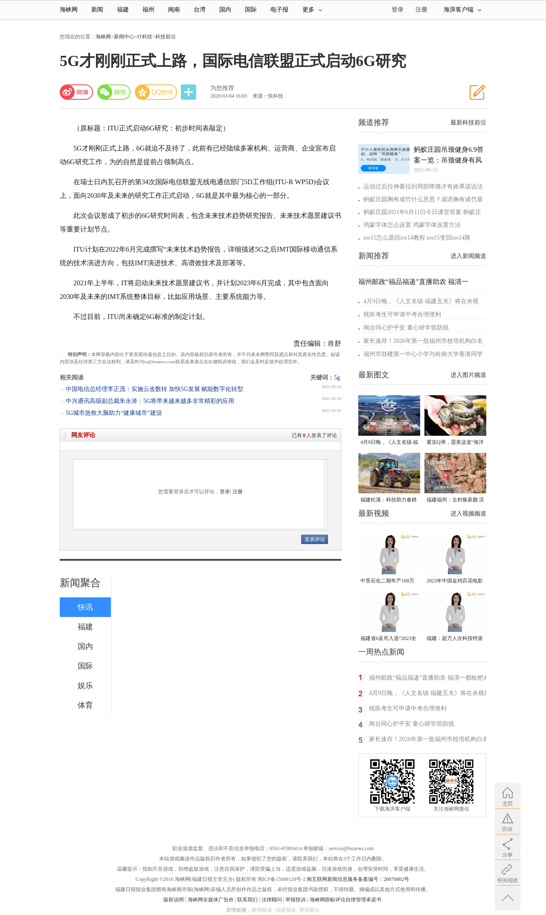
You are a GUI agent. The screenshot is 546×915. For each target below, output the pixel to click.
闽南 (174, 9)
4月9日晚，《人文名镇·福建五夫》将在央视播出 (389, 442)
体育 (85, 705)
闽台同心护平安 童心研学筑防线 (406, 327)
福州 (148, 9)
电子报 (279, 9)
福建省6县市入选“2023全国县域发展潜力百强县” (388, 639)
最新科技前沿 (468, 122)
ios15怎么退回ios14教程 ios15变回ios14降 (416, 238)
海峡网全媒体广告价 (211, 900)
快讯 (85, 607)
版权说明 (173, 900)
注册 (421, 9)
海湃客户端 (462, 9)
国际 (251, 9)
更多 (312, 9)
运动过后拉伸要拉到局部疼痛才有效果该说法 (423, 186)
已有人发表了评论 (314, 435)
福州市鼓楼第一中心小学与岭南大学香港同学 (423, 354)
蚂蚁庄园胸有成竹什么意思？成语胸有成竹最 (423, 199)
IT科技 (144, 37)
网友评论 (83, 435)
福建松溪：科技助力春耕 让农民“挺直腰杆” (388, 500)
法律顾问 (271, 900)
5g (337, 377)
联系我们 (247, 900)
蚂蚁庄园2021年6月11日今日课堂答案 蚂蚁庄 (422, 212)
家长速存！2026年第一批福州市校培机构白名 (423, 341)
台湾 (200, 9)
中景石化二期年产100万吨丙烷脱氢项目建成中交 (388, 581)
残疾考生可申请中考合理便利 (402, 314)
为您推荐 (222, 88)
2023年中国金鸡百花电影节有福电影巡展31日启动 (455, 581)
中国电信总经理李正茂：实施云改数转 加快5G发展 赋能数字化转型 (154, 389)
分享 (189, 92)
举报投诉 (295, 900)
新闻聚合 (80, 582)
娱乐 (85, 685)
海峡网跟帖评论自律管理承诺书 (345, 900)
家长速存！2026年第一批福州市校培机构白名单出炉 (428, 740)
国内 (225, 9)
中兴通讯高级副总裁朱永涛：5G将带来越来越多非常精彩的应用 (150, 401)
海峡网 (69, 9)
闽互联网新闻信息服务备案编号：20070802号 (358, 879)
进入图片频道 (468, 375)
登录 (225, 492)
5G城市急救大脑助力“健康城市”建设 (114, 413)
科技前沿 (165, 37)
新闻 (97, 9)
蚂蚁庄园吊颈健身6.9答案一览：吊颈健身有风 (449, 155)
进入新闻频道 (468, 256)
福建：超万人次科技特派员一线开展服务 (455, 639)
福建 (123, 9)
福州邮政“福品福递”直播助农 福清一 (413, 281)
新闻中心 (124, 37)
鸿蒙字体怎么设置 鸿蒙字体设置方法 (412, 225)
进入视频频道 (468, 513)
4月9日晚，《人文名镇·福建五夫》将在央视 (421, 301)
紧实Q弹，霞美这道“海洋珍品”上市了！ (455, 442)
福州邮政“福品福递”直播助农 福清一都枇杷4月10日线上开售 (430, 679)
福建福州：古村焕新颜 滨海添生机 (455, 500)
